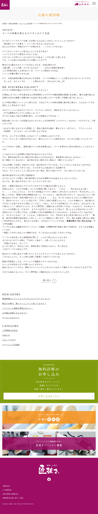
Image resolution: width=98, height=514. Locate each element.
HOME (4, 23)
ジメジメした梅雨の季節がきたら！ (17, 308)
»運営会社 (6, 486)
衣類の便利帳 (13, 23)
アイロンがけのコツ (10, 318)
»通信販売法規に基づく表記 (12, 498)
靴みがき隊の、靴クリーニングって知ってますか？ (24, 304)
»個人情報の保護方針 (10, 494)
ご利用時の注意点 (10, 330)
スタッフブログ (9, 340)
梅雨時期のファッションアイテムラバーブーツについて (26, 299)
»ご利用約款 (7, 490)
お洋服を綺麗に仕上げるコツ (14, 313)
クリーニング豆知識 (25, 23)
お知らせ (6, 335)
